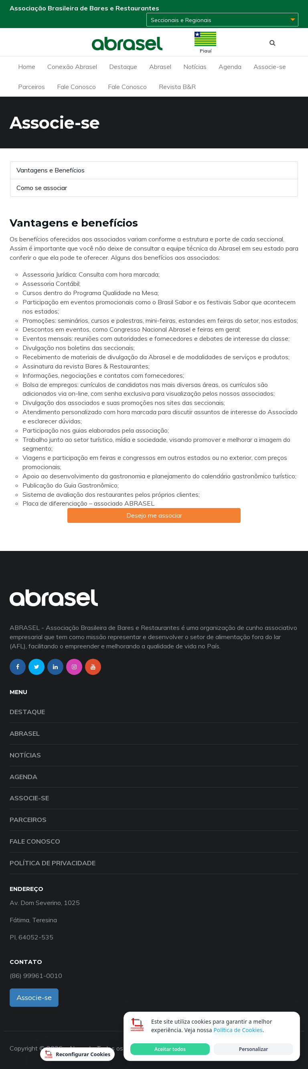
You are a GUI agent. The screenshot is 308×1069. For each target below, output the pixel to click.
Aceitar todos (170, 1049)
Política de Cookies (237, 1030)
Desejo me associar (154, 515)
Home (26, 67)
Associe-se (269, 67)
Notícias (195, 67)
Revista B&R (177, 87)
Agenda (230, 67)
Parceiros (31, 87)
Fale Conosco (76, 87)
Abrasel (160, 67)
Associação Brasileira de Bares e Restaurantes (84, 8)
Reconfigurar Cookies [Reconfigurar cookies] (77, 1054)
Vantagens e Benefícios (50, 170)
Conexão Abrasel (72, 67)
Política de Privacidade (52, 863)
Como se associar (41, 188)
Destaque (123, 67)
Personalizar (253, 1049)
